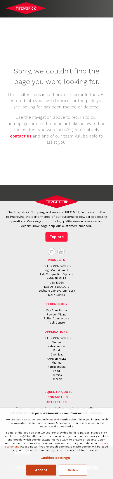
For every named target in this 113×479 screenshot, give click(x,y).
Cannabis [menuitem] (56, 379)
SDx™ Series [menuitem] (56, 294)
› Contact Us (56, 397)
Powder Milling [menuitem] (56, 314)
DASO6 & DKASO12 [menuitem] (56, 286)
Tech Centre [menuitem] (56, 322)
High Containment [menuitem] (56, 270)
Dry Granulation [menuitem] (56, 310)
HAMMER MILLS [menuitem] (56, 278)
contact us (20, 136)
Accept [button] (41, 470)
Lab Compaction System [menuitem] (56, 274)
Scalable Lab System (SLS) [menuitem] (56, 290)
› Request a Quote (56, 392)
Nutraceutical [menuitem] (56, 346)
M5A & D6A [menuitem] (56, 282)
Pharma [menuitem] (56, 342)
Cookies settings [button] (55, 458)
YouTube (61, 251)
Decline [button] (73, 470)
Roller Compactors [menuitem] (56, 318)
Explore (56, 236)
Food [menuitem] (56, 350)
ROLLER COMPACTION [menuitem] (56, 266)
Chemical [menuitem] (56, 354)
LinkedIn (52, 251)
